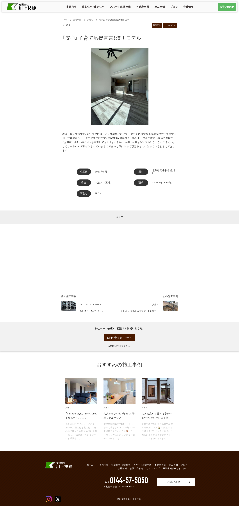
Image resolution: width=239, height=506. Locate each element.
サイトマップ (153, 468)
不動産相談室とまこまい (175, 468)
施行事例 (77, 20)
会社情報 (122, 468)
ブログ (184, 465)
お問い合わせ (136, 468)
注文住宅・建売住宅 (120, 465)
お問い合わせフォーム (119, 337)
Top (65, 20)
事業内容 (103, 465)
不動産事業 (160, 465)
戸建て (90, 20)
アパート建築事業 (143, 465)
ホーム (90, 465)
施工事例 (173, 465)
